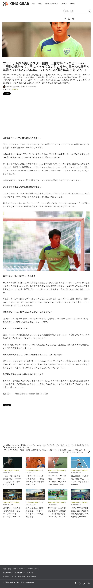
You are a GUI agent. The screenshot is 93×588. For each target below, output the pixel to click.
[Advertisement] (46, 114)
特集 (33, 3)
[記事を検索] (75, 11)
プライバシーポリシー (18, 576)
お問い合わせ (31, 576)
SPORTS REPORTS (51, 3)
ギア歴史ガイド (20, 573)
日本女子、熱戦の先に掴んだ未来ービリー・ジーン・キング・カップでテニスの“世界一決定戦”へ (11, 514)
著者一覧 (30, 573)
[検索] (89, 11)
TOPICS (64, 3)
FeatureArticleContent (11, 470)
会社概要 (6, 576)
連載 (39, 3)
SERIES (15, 89)
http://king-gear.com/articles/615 (31, 394)
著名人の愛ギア (8, 573)
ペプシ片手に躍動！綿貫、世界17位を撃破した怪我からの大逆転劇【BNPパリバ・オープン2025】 (80, 514)
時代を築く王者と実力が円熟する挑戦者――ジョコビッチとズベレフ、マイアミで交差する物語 (57, 514)
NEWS (72, 3)
